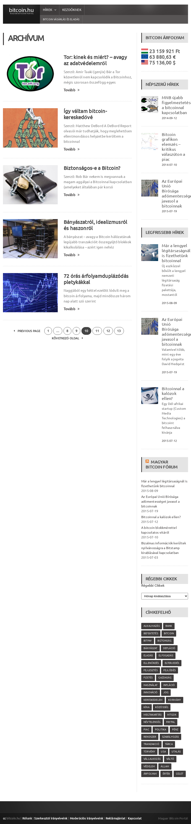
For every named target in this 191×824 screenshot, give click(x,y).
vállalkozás (152, 758)
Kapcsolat (135, 818)
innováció (151, 692)
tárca (169, 744)
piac (146, 729)
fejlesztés (151, 670)
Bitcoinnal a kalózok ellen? (173, 393)
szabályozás (170, 736)
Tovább (72, 90)
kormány (174, 700)
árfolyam (150, 773)
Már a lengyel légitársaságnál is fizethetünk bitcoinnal (176, 253)
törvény (149, 751)
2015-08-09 (169, 303)
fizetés (148, 677)
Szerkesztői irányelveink (50, 818)
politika (160, 729)
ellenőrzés (151, 663)
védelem (149, 766)
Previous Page (27, 331)
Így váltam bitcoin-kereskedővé (85, 114)
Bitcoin (169, 633)
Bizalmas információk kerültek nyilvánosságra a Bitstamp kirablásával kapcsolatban (163, 548)
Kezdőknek (71, 10)
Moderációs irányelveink (86, 818)
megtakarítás (153, 714)
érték (166, 773)
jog (166, 692)
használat (151, 685)
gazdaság (164, 677)
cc (4, 818)
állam (165, 766)
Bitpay (148, 640)
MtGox (171, 714)
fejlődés (169, 670)
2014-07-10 (169, 164)
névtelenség (152, 722)
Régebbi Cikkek (152, 585)
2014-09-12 (169, 118)
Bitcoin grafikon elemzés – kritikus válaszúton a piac (173, 146)
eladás (148, 655)
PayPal (170, 722)
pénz (175, 729)
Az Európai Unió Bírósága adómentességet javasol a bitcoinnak (160, 501)
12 (108, 331)
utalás (176, 751)
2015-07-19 (169, 211)
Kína (146, 707)
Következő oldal (67, 338)
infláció (169, 685)
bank (168, 625)
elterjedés (172, 663)
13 (119, 331)
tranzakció (151, 744)
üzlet (179, 773)
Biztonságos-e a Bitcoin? (92, 168)
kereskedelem (153, 700)
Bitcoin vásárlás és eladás (61, 19)
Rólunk (27, 818)
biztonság (164, 640)
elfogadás (166, 655)
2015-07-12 (169, 440)
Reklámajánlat (116, 818)
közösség (161, 707)
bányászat (150, 648)
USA (163, 751)
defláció (169, 648)
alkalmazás (152, 625)
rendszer (150, 736)
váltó (170, 758)
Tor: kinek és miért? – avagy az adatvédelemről (95, 60)
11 (97, 331)
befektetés (151, 633)
